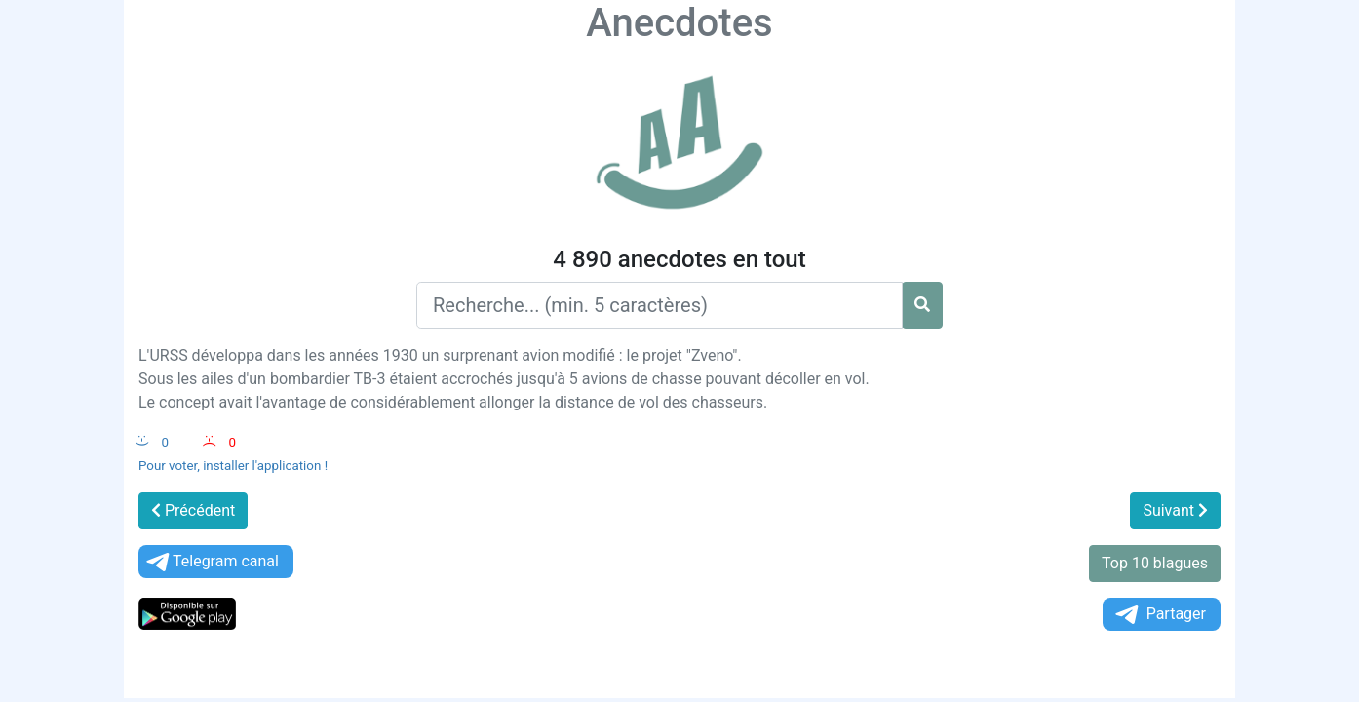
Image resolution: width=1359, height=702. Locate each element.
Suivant (1175, 510)
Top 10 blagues (1155, 563)
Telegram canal (211, 562)
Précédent (193, 510)
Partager (1159, 614)
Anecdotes (679, 23)
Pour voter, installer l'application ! (233, 465)
